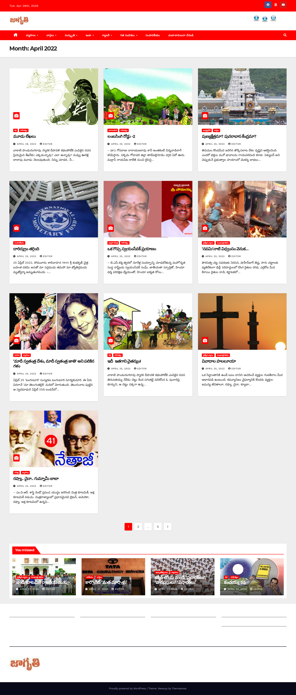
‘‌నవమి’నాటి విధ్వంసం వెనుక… (225, 248)
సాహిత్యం (23, 130)
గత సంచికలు (128, 35)
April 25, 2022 (121, 144)
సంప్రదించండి (17, 622)
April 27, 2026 (30, 589)
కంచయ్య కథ (235, 582)
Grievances (230, 622)
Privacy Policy (232, 632)
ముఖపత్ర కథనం (223, 243)
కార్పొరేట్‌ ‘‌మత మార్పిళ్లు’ (106, 582)
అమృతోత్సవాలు (162, 572)
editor (46, 144)
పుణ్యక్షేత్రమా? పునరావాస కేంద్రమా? (229, 136)
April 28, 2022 (27, 144)
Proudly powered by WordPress (128, 688)
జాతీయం (89, 577)
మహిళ (16, 355)
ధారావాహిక (113, 130)
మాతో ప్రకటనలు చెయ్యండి (96, 622)
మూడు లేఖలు (24, 136)
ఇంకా (89, 35)
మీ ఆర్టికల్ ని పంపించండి (95, 613)
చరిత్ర (16, 472)
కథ (15, 130)
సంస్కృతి (70, 35)
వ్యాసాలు (31, 35)
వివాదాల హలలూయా (219, 361)
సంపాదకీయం (153, 35)
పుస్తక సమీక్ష (113, 243)
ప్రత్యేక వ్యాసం (208, 243)
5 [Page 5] (158, 527)
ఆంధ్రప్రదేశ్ (206, 130)
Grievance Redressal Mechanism (246, 613)
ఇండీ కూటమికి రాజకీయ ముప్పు (43, 582)
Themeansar (179, 688)
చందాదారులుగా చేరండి (180, 35)
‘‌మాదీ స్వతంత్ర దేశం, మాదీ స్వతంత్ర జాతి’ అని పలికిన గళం (53, 364)
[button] (285, 35)
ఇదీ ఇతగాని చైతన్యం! (124, 361)
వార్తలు (50, 35)
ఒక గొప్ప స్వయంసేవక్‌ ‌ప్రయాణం (131, 248)
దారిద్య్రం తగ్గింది (26, 248)
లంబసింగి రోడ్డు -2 (121, 136)
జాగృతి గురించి (18, 613)
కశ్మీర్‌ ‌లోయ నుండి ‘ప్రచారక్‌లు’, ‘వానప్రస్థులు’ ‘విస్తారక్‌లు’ (180, 580)
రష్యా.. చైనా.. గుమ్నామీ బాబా (36, 478)
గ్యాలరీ (106, 35)
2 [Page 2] (138, 527)
